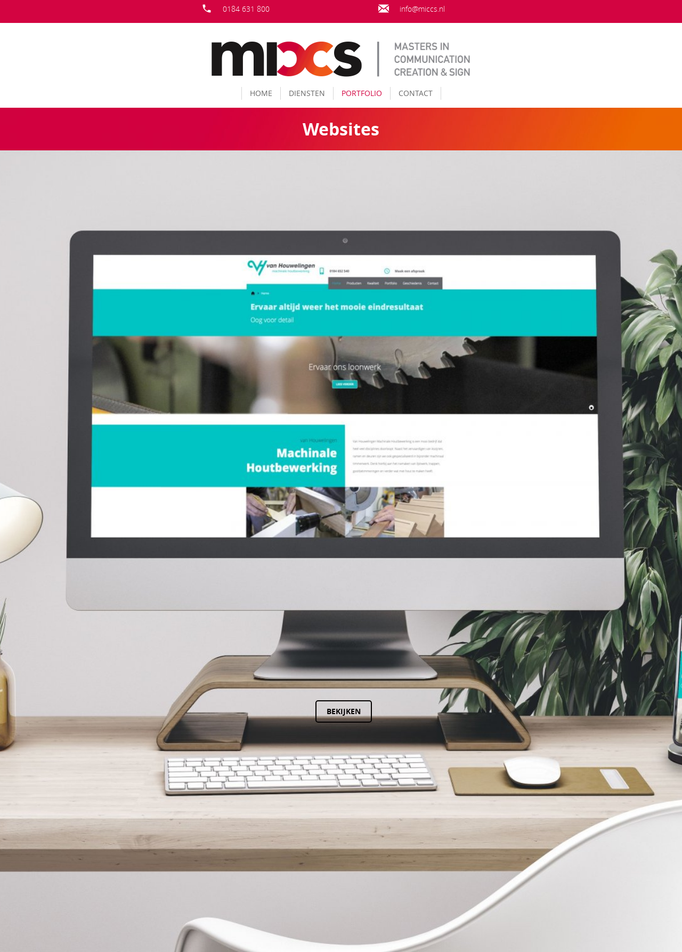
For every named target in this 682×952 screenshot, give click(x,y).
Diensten (307, 93)
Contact (416, 93)
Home (261, 93)
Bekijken (281, 711)
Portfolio (362, 93)
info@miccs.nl (422, 9)
